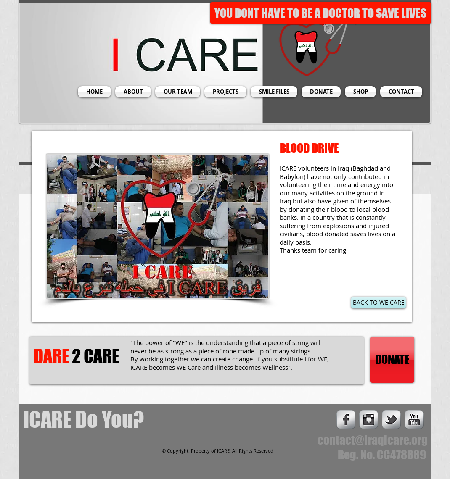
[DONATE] (392, 360)
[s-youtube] (414, 419)
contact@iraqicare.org (373, 440)
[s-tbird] (391, 419)
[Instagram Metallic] (368, 419)
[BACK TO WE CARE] (378, 302)
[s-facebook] (345, 419)
